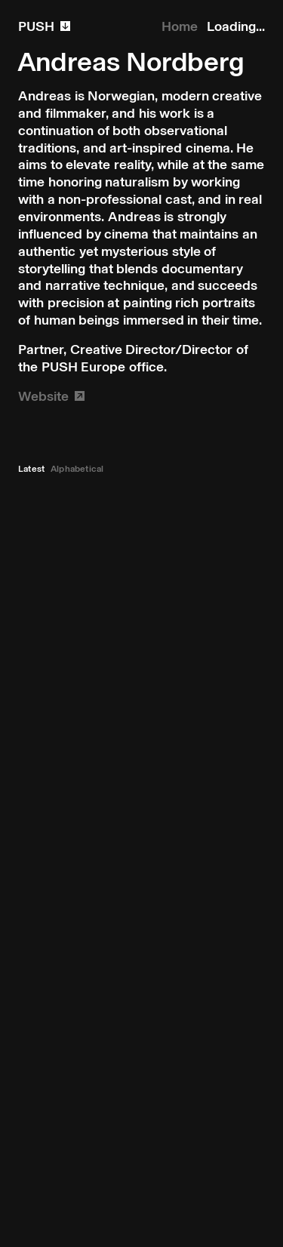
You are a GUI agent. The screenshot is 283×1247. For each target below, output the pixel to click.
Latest (31, 468)
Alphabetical (77, 468)
